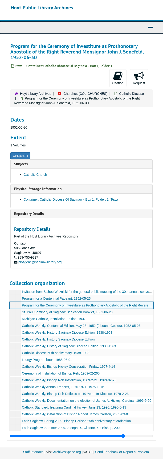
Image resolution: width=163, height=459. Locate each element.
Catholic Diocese (131, 94)
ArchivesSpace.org (67, 452)
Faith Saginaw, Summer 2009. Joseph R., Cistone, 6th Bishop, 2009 (72, 428)
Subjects (21, 163)
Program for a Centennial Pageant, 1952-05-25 (56, 298)
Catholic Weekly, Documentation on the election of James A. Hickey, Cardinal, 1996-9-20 (86, 400)
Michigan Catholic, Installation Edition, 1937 (54, 319)
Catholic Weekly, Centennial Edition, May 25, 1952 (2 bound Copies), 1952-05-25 (81, 326)
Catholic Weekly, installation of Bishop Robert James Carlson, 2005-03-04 (76, 414)
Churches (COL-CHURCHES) (85, 94)
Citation (117, 78)
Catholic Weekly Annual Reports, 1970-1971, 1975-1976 (63, 387)
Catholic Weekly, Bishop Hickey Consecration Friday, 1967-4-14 (68, 366)
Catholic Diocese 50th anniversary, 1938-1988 (55, 353)
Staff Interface (33, 452)
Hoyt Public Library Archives (42, 7)
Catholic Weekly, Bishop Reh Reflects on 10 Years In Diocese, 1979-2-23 (75, 394)
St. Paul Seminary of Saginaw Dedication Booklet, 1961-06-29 (67, 312)
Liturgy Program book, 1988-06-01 (47, 360)
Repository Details (29, 213)
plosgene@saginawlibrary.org (40, 262)
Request (139, 78)
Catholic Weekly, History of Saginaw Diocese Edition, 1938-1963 (69, 346)
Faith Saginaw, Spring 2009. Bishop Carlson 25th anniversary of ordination (76, 421)
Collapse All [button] (20, 155)
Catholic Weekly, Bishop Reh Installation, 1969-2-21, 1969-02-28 (69, 380)
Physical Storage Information (38, 188)
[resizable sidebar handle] (81, 436)
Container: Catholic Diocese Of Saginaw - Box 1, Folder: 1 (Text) (71, 199)
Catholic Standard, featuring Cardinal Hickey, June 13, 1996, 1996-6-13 (74, 407)
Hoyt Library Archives (35, 94)
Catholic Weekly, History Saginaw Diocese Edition (58, 339)
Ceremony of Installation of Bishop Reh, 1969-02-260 (61, 373)
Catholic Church (35, 174)
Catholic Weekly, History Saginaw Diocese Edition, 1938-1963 (67, 332)
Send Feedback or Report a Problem (122, 452)
